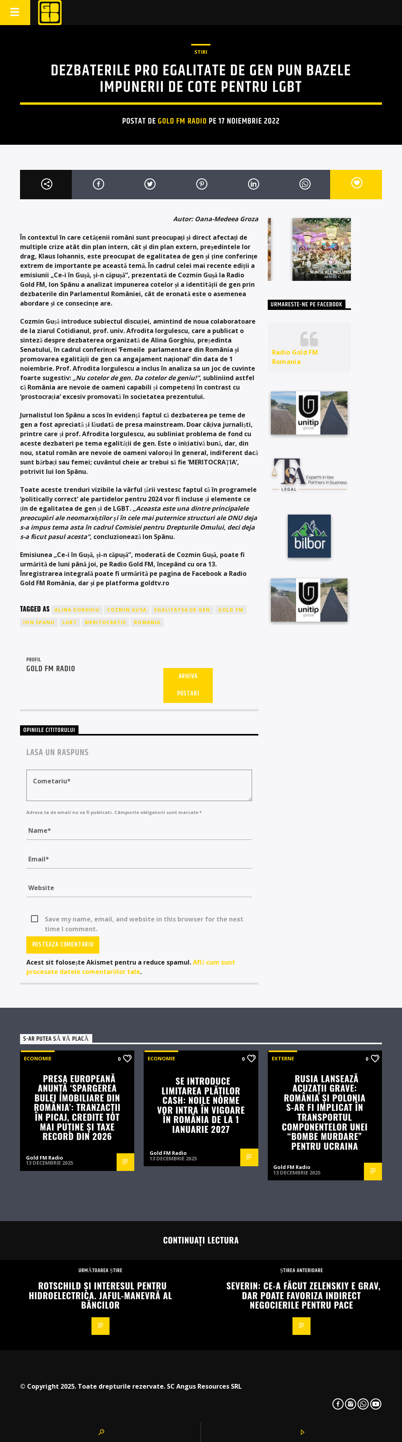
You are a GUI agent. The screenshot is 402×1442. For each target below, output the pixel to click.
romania (147, 622)
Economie (37, 1058)
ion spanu (39, 622)
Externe (283, 1058)
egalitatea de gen (182, 609)
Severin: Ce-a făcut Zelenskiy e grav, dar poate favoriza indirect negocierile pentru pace (304, 1295)
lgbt (69, 622)
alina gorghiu (77, 609)
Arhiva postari (188, 685)
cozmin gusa (126, 609)
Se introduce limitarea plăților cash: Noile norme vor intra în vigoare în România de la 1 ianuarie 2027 (201, 1104)
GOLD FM (230, 609)
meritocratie (105, 622)
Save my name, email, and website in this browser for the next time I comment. (144, 919)
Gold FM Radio (182, 121)
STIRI (200, 51)
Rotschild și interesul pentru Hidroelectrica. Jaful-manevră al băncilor (100, 1295)
